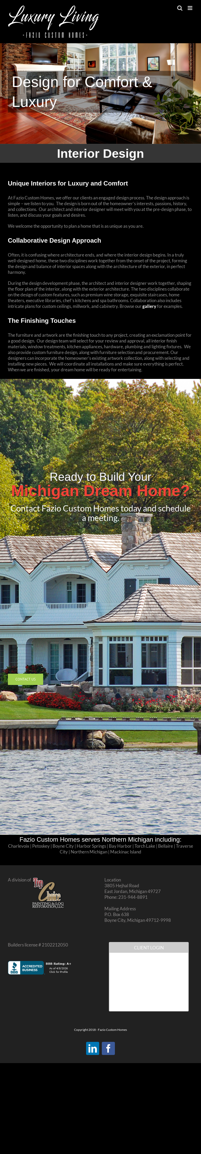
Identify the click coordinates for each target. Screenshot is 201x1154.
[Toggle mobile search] (179, 8)
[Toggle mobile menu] (190, 8)
